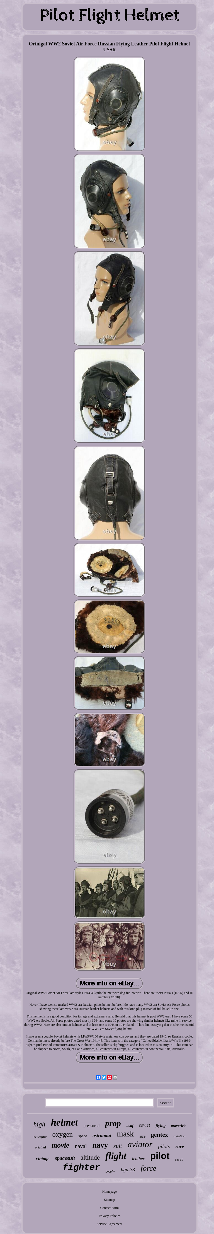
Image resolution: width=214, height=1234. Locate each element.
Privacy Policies (109, 1216)
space (82, 1136)
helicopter (40, 1136)
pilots (164, 1146)
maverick (178, 1126)
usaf (130, 1126)
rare (179, 1146)
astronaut (102, 1135)
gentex (159, 1134)
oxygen (62, 1134)
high (39, 1124)
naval (81, 1146)
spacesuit (65, 1158)
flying (160, 1125)
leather (138, 1158)
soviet (144, 1125)
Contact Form (109, 1208)
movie (60, 1145)
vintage (42, 1158)
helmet (64, 1122)
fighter (81, 1167)
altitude (90, 1157)
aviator (140, 1144)
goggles (110, 1171)
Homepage (109, 1192)
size (142, 1136)
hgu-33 (128, 1169)
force (149, 1168)
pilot (160, 1156)
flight (116, 1156)
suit (117, 1146)
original (40, 1147)
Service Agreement (109, 1224)
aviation (180, 1136)
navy (100, 1145)
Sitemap (109, 1200)
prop (113, 1123)
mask (125, 1133)
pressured (91, 1125)
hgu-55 (179, 1159)
